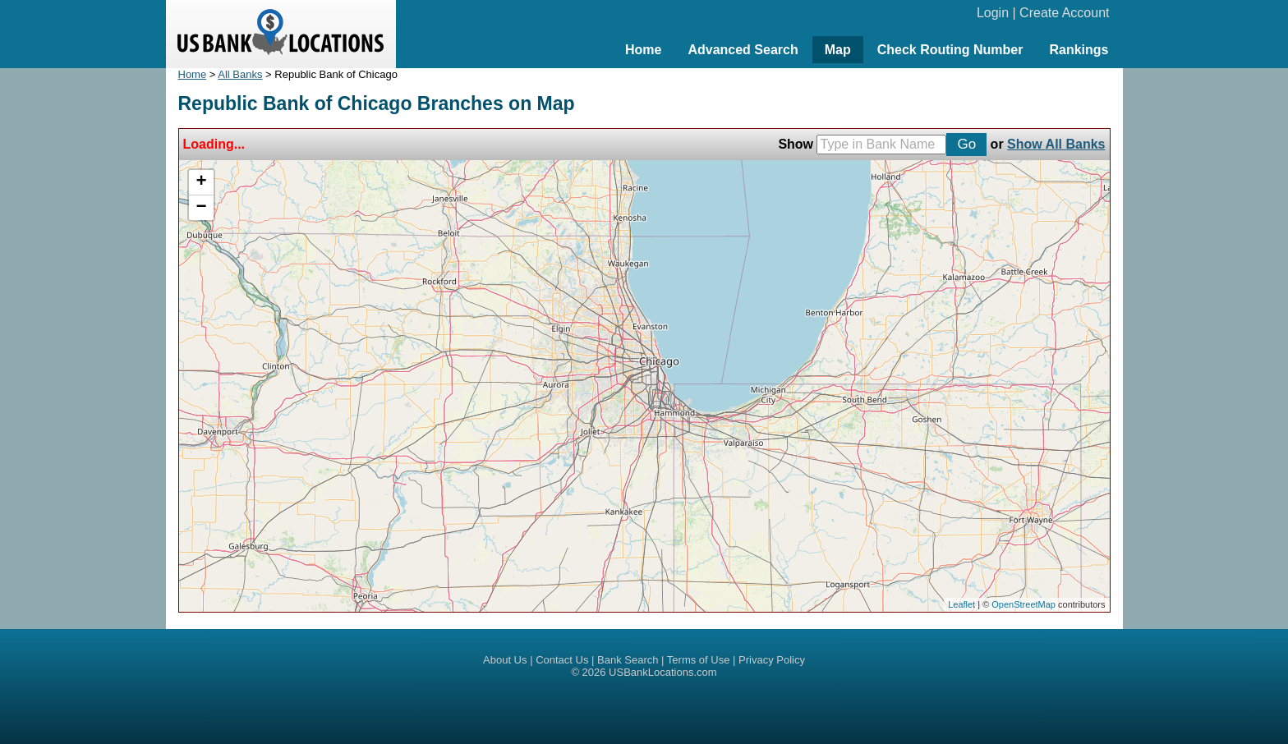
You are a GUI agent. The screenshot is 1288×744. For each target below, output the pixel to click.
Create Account (1064, 13)
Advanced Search (743, 50)
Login (993, 13)
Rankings (1078, 50)
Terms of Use (698, 660)
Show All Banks (1056, 144)
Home (643, 50)
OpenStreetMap (1023, 604)
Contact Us (562, 660)
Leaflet (961, 604)
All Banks (240, 74)
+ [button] (201, 182)
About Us (505, 660)
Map (838, 50)
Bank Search (627, 660)
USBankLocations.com (663, 672)
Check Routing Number (950, 50)
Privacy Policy (771, 660)
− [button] (201, 207)
